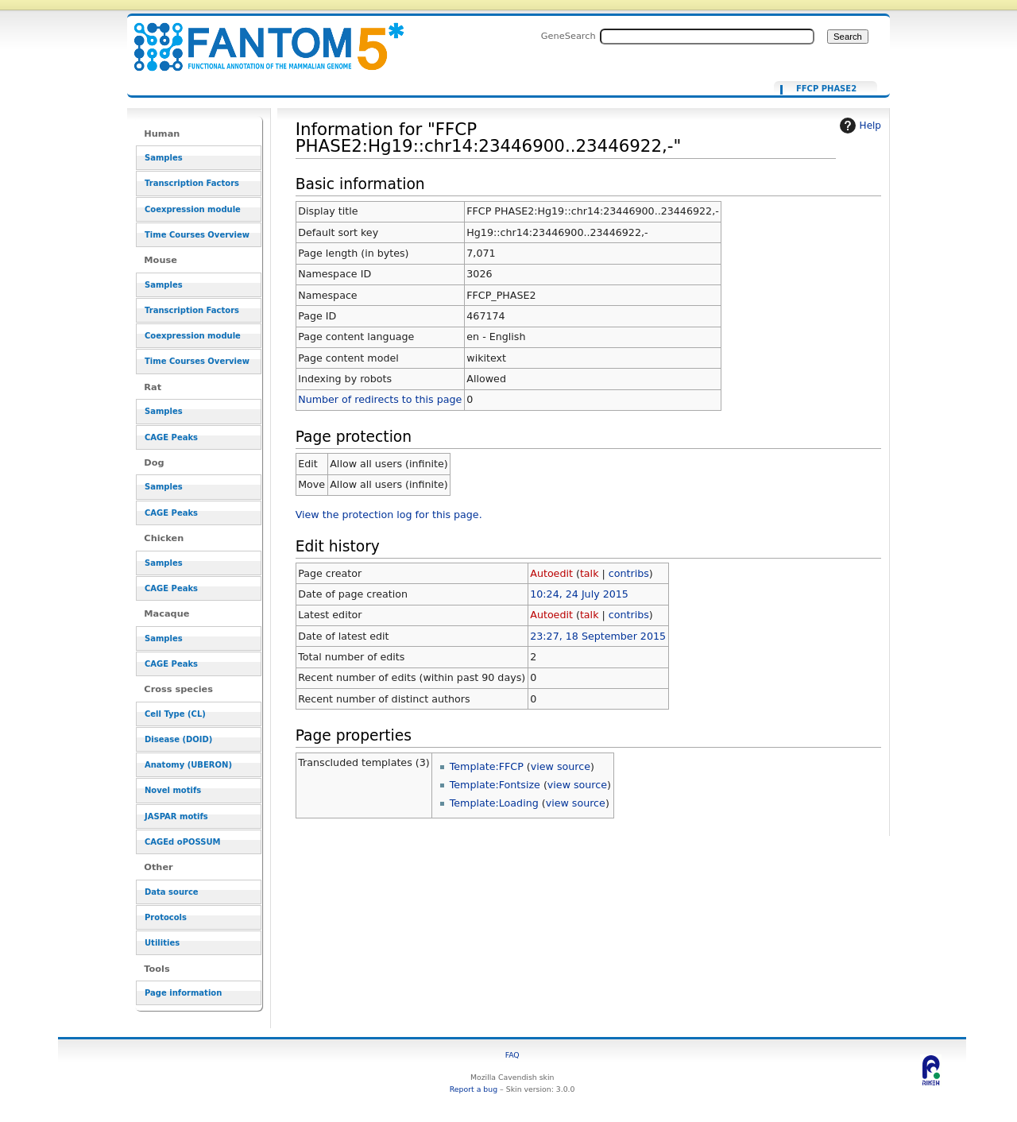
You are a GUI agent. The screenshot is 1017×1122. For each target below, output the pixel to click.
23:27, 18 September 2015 (598, 636)
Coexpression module (193, 209)
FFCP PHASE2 (826, 89)
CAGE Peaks (171, 437)
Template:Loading (494, 803)
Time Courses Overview (197, 234)
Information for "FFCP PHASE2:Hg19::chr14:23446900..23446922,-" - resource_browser (259, 38)
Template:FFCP (487, 766)
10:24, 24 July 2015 (579, 594)
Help (858, 125)
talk (589, 573)
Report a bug (473, 1089)
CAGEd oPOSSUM (182, 842)
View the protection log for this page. (389, 514)
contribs (629, 573)
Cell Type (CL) (175, 714)
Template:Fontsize (495, 785)
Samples (164, 157)
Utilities (162, 942)
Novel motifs (173, 790)
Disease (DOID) (178, 739)
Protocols (166, 917)
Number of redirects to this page (380, 399)
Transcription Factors (192, 183)
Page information (183, 993)
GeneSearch (568, 35)
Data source (172, 892)
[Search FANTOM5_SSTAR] (707, 36)
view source (560, 766)
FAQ (512, 1054)
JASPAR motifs (176, 816)
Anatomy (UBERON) (188, 764)
